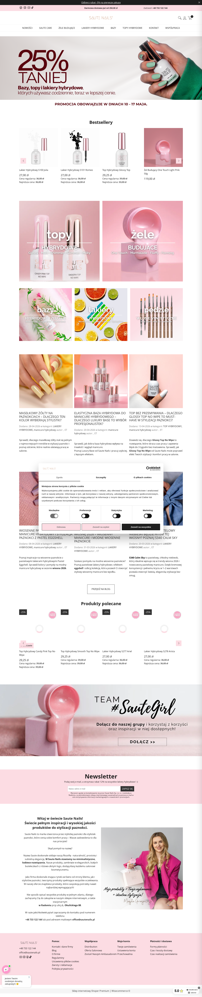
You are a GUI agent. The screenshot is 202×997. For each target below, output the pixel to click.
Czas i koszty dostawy (161, 950)
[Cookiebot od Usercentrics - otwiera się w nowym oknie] (148, 468)
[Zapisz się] (127, 789)
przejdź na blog (101, 589)
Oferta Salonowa (93, 950)
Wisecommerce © (121, 990)
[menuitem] (27, 28)
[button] (23, 161)
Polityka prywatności (62, 968)
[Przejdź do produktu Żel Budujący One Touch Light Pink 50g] (163, 152)
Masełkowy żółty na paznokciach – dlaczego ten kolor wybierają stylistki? (42, 416)
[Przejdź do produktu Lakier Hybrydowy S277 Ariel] (121, 628)
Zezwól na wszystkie (141, 527)
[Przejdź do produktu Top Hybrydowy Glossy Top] (121, 150)
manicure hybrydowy (45, 429)
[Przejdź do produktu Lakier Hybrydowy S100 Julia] (38, 150)
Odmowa (61, 527)
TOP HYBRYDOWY (172, 426)
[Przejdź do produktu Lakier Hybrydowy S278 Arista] (163, 628)
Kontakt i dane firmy (62, 946)
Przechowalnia (124, 954)
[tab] (94, 110)
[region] (101, 72)
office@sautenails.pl (83, 919)
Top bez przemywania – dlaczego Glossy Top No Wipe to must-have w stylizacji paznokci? (155, 416)
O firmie (56, 954)
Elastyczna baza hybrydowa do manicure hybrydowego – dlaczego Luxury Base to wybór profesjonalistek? (100, 418)
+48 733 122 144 (159, 8)
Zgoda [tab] (59, 477)
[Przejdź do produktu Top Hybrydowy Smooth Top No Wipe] (80, 628)
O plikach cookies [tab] (143, 477)
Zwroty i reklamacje (62, 965)
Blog (54, 950)
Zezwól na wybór (101, 527)
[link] (101, 72)
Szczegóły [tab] (101, 477)
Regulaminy (58, 957)
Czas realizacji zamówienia (163, 954)
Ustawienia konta (126, 950)
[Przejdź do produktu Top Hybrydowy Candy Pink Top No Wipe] (38, 628)
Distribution (91, 946)
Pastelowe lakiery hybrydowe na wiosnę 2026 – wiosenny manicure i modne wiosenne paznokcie (101, 535)
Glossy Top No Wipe (163, 440)
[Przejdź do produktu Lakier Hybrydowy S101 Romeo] (80, 150)
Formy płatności (158, 946)
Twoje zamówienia (126, 946)
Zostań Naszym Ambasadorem (101, 954)
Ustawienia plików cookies (65, 961)
